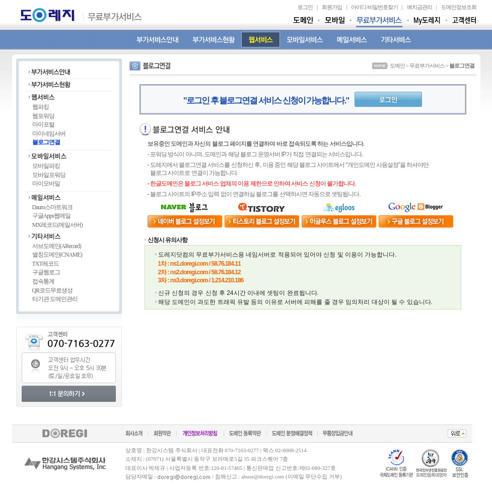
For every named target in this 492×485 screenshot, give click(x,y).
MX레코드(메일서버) (57, 224)
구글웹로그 (46, 272)
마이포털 (43, 124)
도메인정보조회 (458, 7)
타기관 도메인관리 (55, 298)
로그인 (305, 7)
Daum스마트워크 (52, 207)
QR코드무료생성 (52, 290)
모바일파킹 (46, 165)
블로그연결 (46, 142)
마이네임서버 (48, 133)
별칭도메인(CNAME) (57, 254)
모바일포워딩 (48, 174)
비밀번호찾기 (383, 7)
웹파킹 (40, 106)
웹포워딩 (43, 115)
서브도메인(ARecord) (56, 246)
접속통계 (43, 281)
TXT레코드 (45, 263)
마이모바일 (46, 183)
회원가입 (332, 7)
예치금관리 (419, 7)
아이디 (358, 7)
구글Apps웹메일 (51, 215)
